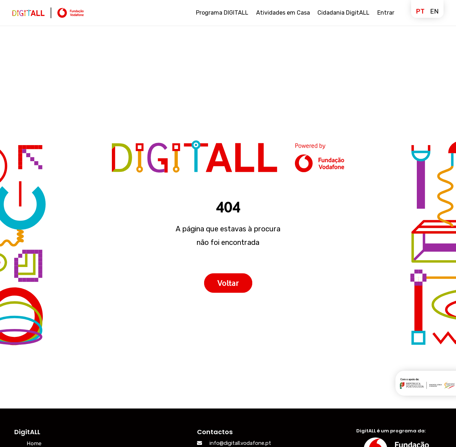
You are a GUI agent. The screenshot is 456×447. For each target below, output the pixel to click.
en (434, 11)
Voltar (228, 283)
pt (420, 11)
